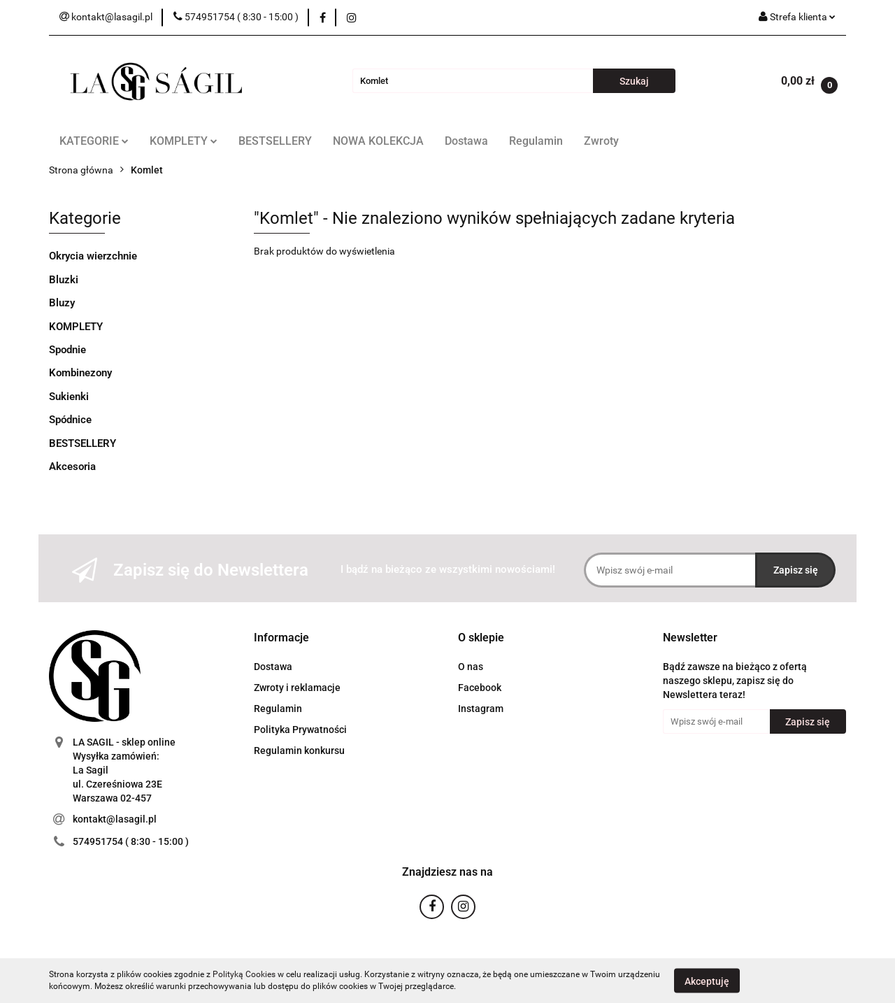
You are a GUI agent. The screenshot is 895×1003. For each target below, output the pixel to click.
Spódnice (70, 419)
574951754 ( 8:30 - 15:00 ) (131, 841)
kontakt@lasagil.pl (115, 819)
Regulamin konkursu (299, 750)
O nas (470, 666)
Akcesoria (72, 466)
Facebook (479, 687)
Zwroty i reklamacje (297, 687)
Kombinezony (80, 373)
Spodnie (67, 349)
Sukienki (69, 396)
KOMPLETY (183, 141)
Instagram (480, 708)
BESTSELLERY (275, 141)
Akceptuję (707, 980)
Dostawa (466, 141)
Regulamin (536, 141)
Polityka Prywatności (300, 729)
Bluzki (63, 279)
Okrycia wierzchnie (93, 256)
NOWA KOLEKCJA (378, 141)
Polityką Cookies (244, 974)
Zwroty (601, 141)
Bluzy (62, 303)
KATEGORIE (94, 141)
